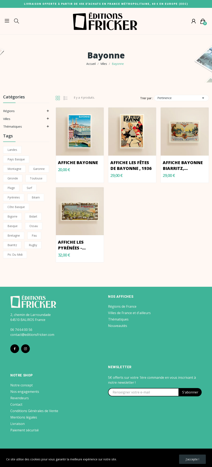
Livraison (17, 424)
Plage (11, 188)
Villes (6, 119)
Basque (12, 226)
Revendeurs (19, 398)
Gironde (12, 178)
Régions (9, 111)
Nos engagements (24, 391)
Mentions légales (23, 417)
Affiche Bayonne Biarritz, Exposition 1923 (183, 165)
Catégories (14, 97)
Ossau (33, 226)
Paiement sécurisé (24, 430)
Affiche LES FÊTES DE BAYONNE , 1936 (131, 165)
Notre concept (21, 385)
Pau (34, 235)
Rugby (33, 245)
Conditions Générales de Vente (34, 411)
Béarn (36, 197)
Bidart (33, 216)
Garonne (39, 169)
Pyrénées (13, 197)
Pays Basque (16, 159)
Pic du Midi (15, 254)
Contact (16, 404)
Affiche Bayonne (78, 162)
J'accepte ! (192, 459)
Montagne (14, 169)
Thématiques (12, 126)
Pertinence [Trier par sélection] (181, 98)
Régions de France (122, 306)
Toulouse (36, 178)
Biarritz (12, 245)
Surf (29, 188)
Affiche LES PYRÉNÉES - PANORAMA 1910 (76, 245)
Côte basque (16, 207)
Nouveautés (117, 326)
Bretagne (13, 235)
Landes (12, 150)
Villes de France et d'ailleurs (129, 313)
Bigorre (12, 216)
